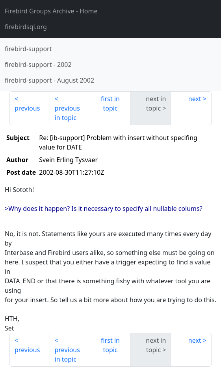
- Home (51, 11)
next (194, 98)
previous (27, 108)
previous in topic (67, 113)
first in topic (110, 103)
